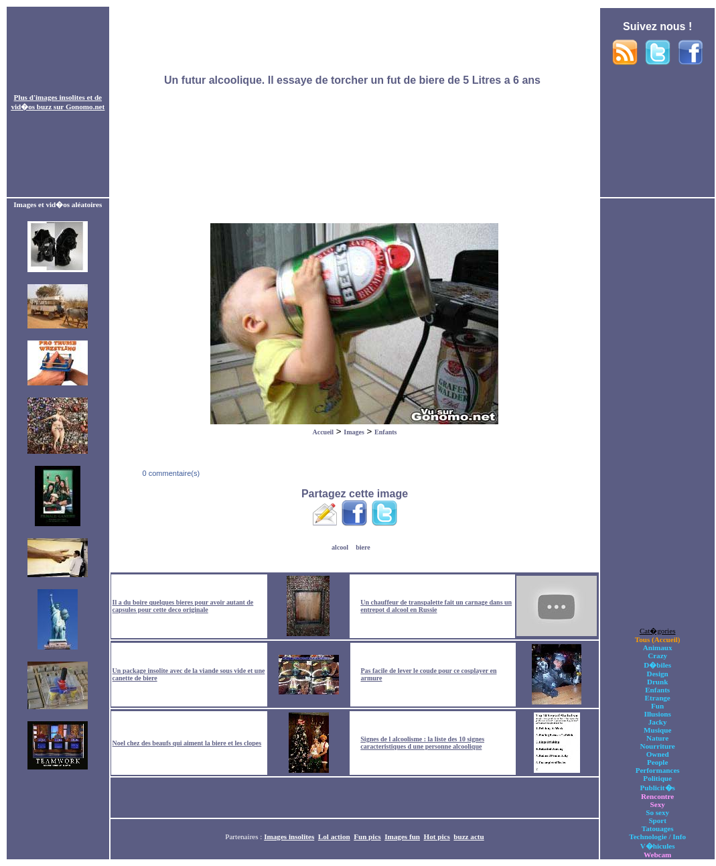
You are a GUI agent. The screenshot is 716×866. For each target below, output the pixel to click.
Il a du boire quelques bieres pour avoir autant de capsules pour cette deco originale (183, 606)
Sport (657, 820)
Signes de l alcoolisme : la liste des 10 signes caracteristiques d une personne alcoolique (422, 742)
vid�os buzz (31, 107)
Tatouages (658, 828)
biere (363, 547)
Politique (657, 778)
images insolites (60, 97)
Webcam (657, 855)
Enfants (385, 432)
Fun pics (367, 836)
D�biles (657, 665)
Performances (658, 770)
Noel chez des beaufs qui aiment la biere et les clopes (187, 743)
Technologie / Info (657, 836)
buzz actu (468, 836)
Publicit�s (657, 788)
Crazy (657, 656)
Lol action (334, 836)
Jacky (657, 722)
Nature (657, 738)
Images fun (402, 836)
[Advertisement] (354, 102)
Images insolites (289, 836)
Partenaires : (244, 836)
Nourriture (657, 746)
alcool (340, 547)
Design (657, 674)
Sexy (657, 804)
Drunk (657, 682)
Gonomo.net (85, 107)
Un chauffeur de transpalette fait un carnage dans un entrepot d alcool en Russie (436, 606)
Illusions (657, 714)
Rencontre (657, 796)
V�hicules (657, 846)
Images (354, 432)
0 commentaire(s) (170, 473)
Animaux (657, 647)
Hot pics (437, 836)
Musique (657, 730)
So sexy (657, 812)
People (657, 762)
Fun (657, 706)
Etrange (657, 698)
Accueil (323, 432)
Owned (657, 754)
